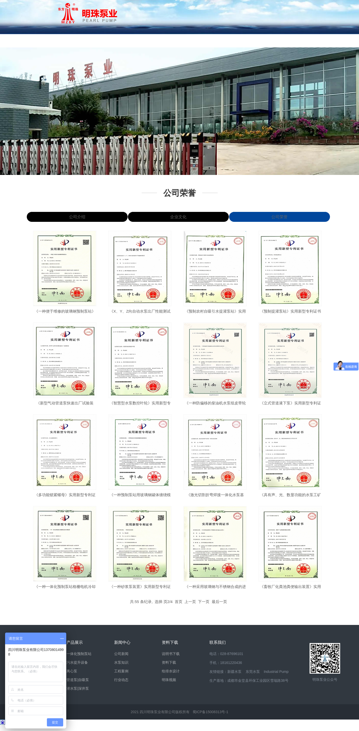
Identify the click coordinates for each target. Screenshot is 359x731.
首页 (178, 608)
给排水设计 (171, 677)
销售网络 (230, 41)
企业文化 (178, 220)
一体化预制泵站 (79, 660)
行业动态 (121, 686)
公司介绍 (77, 220)
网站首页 (39, 41)
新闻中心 (154, 41)
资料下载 (192, 41)
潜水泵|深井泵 (78, 695)
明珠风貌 (77, 41)
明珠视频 (169, 686)
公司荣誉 (179, 193)
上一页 (190, 608)
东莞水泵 (253, 678)
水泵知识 (121, 669)
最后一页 (219, 608)
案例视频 (268, 41)
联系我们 (307, 41)
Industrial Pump (276, 678)
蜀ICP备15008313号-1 (210, 718)
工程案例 (121, 677)
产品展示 (116, 41)
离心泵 (72, 677)
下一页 (203, 608)
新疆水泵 (234, 678)
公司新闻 (121, 660)
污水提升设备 (77, 669)
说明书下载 (171, 660)
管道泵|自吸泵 (78, 686)
